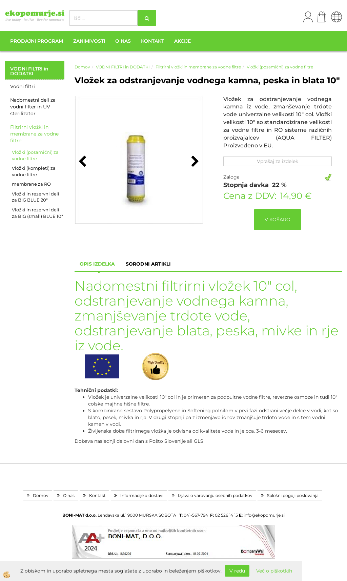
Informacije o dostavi (141, 495)
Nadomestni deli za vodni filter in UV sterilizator (33, 107)
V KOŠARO (277, 219)
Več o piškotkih (274, 571)
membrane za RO (31, 184)
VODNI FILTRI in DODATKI (123, 66)
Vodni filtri (22, 86)
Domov (82, 66)
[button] (194, 161)
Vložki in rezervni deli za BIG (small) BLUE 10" (37, 213)
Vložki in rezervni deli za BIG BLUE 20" (35, 197)
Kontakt (152, 41)
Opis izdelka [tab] (97, 264)
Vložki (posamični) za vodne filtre (35, 155)
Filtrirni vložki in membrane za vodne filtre (34, 134)
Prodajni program (36, 41)
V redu (237, 571)
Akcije (182, 41)
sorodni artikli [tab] (148, 264)
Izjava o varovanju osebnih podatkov (215, 495)
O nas (123, 41)
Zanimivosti (89, 41)
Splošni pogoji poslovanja (293, 495)
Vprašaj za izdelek (277, 161)
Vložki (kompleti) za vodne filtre (34, 171)
